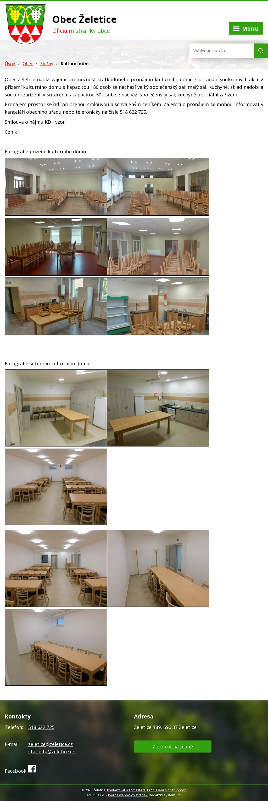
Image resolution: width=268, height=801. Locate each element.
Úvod (10, 64)
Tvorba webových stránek (127, 795)
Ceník (11, 132)
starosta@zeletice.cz (51, 751)
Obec (28, 64)
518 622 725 (41, 727)
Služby (46, 64)
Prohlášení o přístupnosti (167, 790)
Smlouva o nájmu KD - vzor (35, 122)
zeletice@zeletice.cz (50, 744)
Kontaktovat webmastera (126, 790)
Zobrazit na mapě (173, 746)
